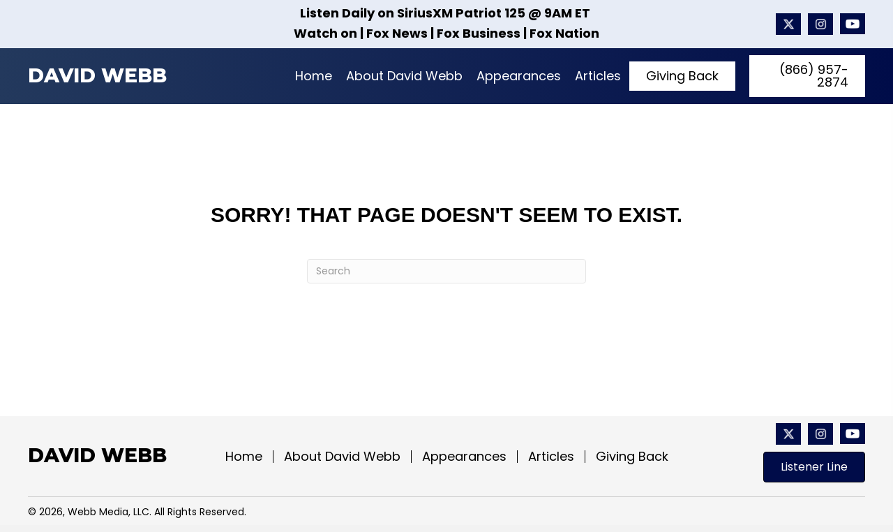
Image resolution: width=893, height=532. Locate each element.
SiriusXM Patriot (449, 13)
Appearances (464, 456)
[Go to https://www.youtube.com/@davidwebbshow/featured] (852, 24)
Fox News (397, 33)
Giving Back (632, 456)
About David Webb (342, 456)
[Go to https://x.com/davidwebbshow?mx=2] (788, 24)
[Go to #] (820, 24)
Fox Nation (564, 33)
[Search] (446, 271)
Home (243, 456)
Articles (551, 456)
